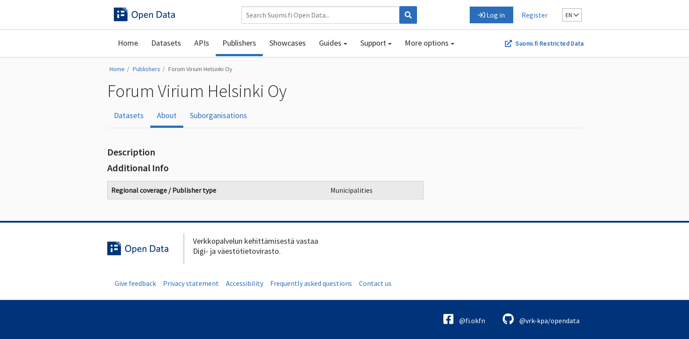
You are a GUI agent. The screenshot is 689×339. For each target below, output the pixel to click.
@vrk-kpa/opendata (541, 319)
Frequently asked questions (311, 283)
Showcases (287, 43)
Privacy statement (191, 283)
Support (373, 43)
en (572, 15)
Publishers (239, 43)
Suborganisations (218, 115)
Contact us (375, 283)
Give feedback (135, 283)
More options (427, 43)
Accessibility (244, 283)
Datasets (166, 43)
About (167, 115)
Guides (330, 43)
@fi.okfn (464, 319)
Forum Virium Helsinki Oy (200, 69)
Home (128, 43)
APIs (201, 43)
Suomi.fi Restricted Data (549, 43)
